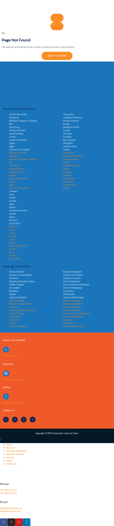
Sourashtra (68, 291)
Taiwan (66, 149)
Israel (11, 194)
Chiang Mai (68, 114)
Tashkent (13, 191)
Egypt (11, 146)
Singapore (14, 117)
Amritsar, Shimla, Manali (20, 275)
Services (10, 457)
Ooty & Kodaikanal (71, 281)
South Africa (15, 223)
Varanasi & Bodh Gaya (73, 297)
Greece (12, 197)
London (12, 136)
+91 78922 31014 (8, 493)
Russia (12, 207)
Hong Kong (14, 127)
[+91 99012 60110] (6, 349)
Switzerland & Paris (18, 210)
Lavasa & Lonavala (72, 278)
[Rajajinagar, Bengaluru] (6, 396)
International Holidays (16, 451)
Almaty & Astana (71, 120)
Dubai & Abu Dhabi (17, 114)
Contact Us (11, 464)
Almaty (66, 124)
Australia (67, 136)
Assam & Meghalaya (72, 287)
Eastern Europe (16, 133)
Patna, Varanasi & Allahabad (76, 284)
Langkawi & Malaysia (73, 117)
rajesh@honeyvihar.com (11, 508)
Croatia (66, 130)
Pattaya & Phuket (17, 130)
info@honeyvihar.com (13, 379)
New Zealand (69, 140)
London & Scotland (18, 140)
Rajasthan (14, 291)
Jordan (12, 213)
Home (9, 444)
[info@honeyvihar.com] (6, 373)
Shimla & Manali (16, 271)
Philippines (68, 143)
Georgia (12, 201)
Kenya (12, 217)
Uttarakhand (68, 294)
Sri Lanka (67, 133)
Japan (12, 143)
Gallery (9, 460)
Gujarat (12, 294)
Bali (11, 124)
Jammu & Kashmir (18, 297)
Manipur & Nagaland (72, 271)
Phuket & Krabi (70, 146)
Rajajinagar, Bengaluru (13, 402)
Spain (11, 204)
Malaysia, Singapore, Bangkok (23, 120)
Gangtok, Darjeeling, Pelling (21, 281)
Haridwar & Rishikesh (73, 275)
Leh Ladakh (14, 287)
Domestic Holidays (15, 454)
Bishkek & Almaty (71, 127)
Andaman (13, 278)
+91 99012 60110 (11, 355)
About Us (10, 448)
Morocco (13, 220)
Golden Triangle (16, 284)
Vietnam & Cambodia (19, 149)
